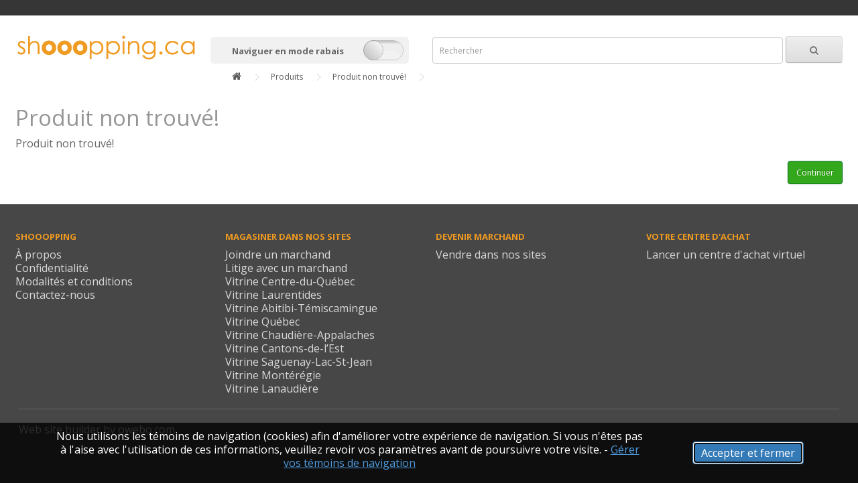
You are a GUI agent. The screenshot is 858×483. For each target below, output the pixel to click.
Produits (287, 76)
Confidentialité (51, 268)
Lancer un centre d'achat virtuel (725, 254)
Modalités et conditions (74, 281)
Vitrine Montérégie (273, 375)
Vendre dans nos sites (491, 254)
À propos (38, 254)
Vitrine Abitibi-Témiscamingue (301, 308)
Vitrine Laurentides (273, 294)
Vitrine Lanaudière (271, 388)
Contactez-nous (55, 294)
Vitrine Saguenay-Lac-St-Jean (298, 361)
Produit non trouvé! (369, 76)
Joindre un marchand (277, 254)
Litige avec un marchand (286, 268)
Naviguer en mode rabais (288, 51)
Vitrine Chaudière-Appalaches (300, 335)
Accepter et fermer (748, 452)
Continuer (815, 172)
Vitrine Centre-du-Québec (290, 281)
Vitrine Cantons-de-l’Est (284, 348)
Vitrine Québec (262, 321)
